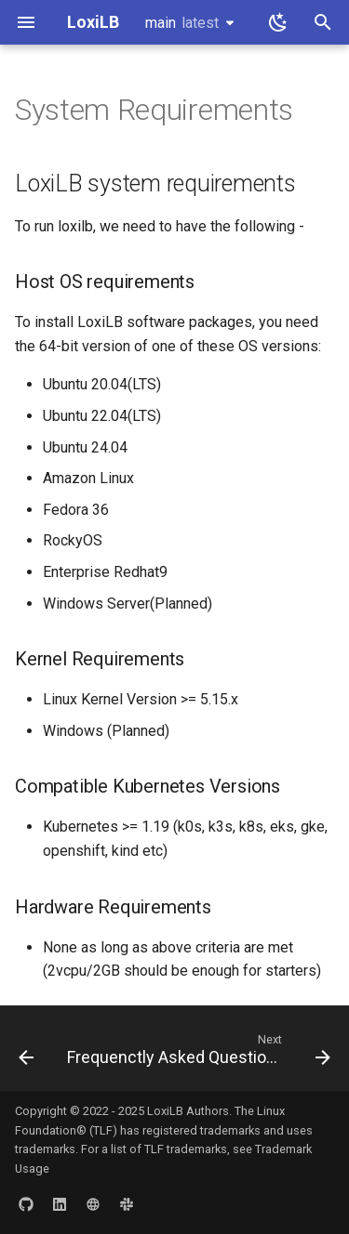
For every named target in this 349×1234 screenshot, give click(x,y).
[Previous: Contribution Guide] (26, 1054)
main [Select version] (182, 23)
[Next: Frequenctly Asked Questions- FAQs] (196, 1054)
